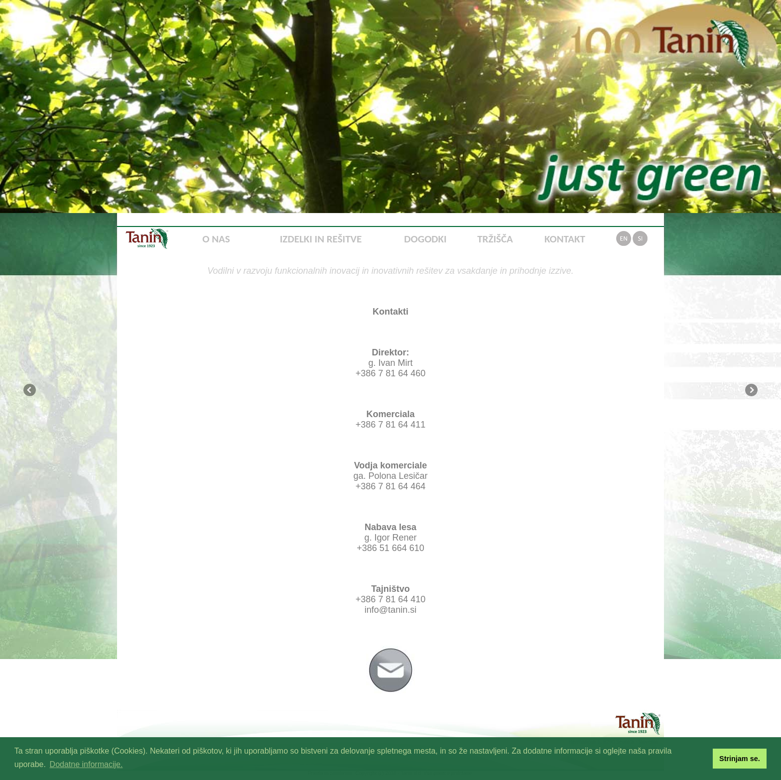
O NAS (216, 238)
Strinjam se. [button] (739, 759)
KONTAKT (564, 238)
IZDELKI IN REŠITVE (321, 238)
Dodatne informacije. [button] (86, 764)
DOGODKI (425, 238)
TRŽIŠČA (495, 238)
